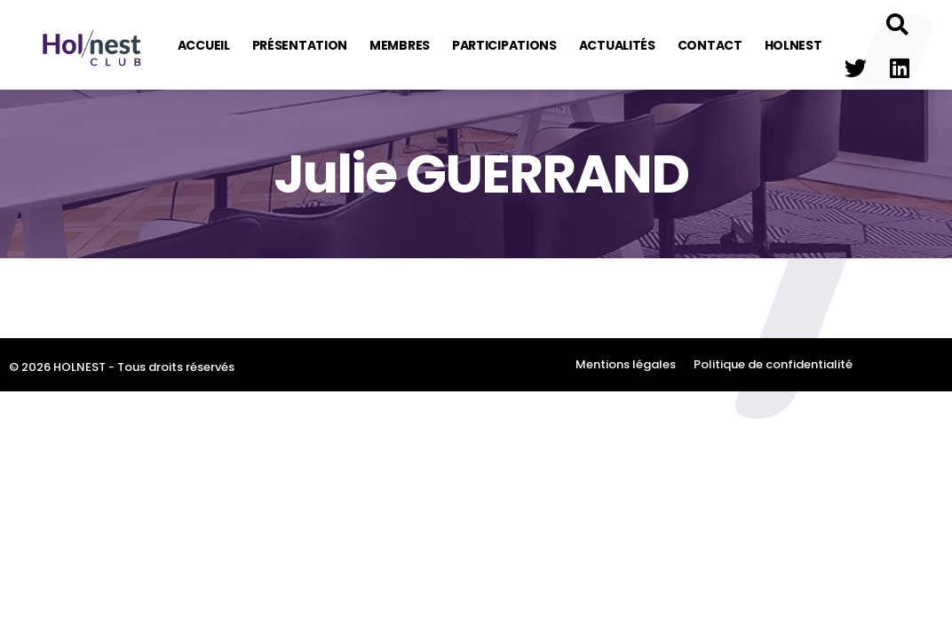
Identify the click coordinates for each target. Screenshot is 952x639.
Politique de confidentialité (773, 364)
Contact (710, 45)
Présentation (299, 45)
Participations (504, 45)
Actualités (617, 45)
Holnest (793, 45)
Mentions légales (625, 364)
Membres (399, 45)
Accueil (204, 45)
